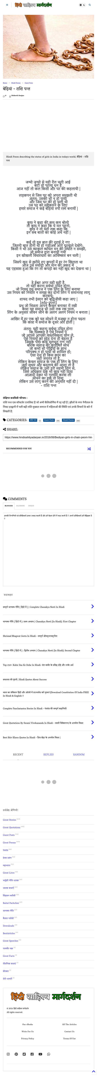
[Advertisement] (30, 125)
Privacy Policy (27, 1039)
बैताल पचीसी (8, 918)
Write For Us (28, 1032)
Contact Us (69, 1032)
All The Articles (69, 1025)
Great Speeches (10, 941)
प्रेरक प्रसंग (7, 858)
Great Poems (9, 843)
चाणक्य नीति (8, 911)
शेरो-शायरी (7, 979)
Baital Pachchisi (11, 903)
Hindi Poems (15, 83)
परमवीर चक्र (8, 949)
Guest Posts (29, 83)
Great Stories (9, 820)
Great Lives (8, 873)
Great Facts (8, 956)
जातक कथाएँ (8, 888)
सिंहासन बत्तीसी (9, 896)
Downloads (8, 926)
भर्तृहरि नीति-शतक (11, 880)
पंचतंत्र (5, 850)
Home (5, 83)
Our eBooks (27, 1025)
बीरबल (6, 971)
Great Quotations (11, 828)
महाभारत (6, 865)
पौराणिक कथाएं (9, 964)
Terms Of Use (69, 1039)
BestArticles (9, 934)
